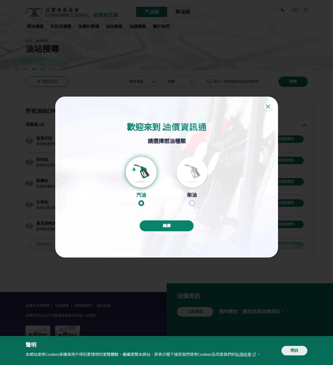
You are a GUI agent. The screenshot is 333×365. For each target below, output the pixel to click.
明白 (294, 350)
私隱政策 (243, 354)
